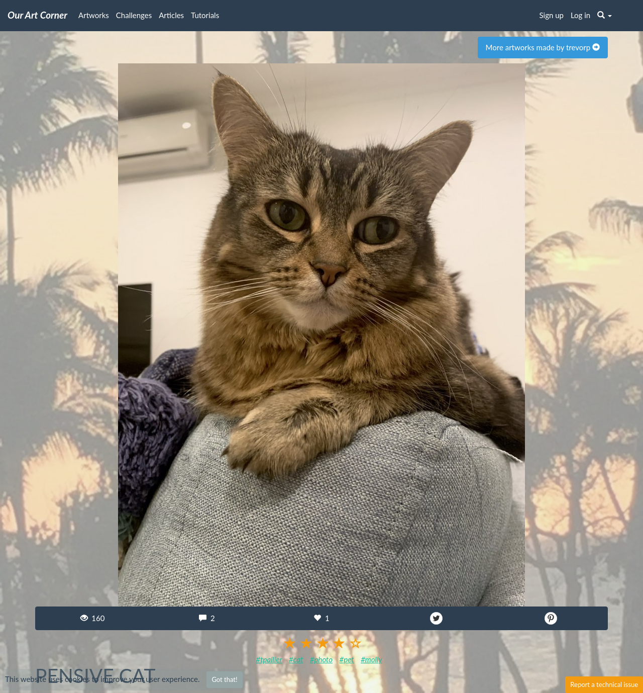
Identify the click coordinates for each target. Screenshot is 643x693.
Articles (171, 15)
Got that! (224, 679)
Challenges (134, 15)
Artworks (93, 15)
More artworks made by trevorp (543, 47)
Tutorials (205, 15)
